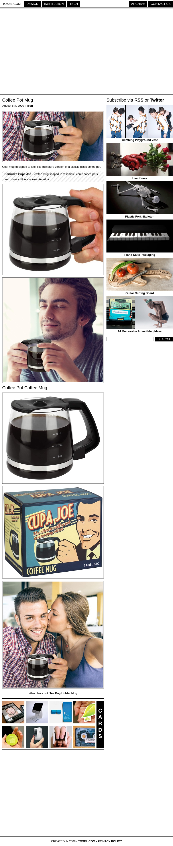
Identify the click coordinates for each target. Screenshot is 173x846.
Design (32, 4)
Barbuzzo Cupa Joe (17, 174)
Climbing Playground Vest (139, 140)
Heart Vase (139, 178)
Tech (73, 4)
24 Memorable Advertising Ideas (140, 331)
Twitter (157, 100)
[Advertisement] (41, 52)
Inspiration (54, 4)
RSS (139, 100)
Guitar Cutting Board (140, 293)
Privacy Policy (110, 841)
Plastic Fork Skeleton (139, 216)
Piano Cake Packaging (139, 254)
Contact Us (161, 4)
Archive (138, 4)
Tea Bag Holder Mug (63, 693)
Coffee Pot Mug (17, 100)
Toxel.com (11, 4)
